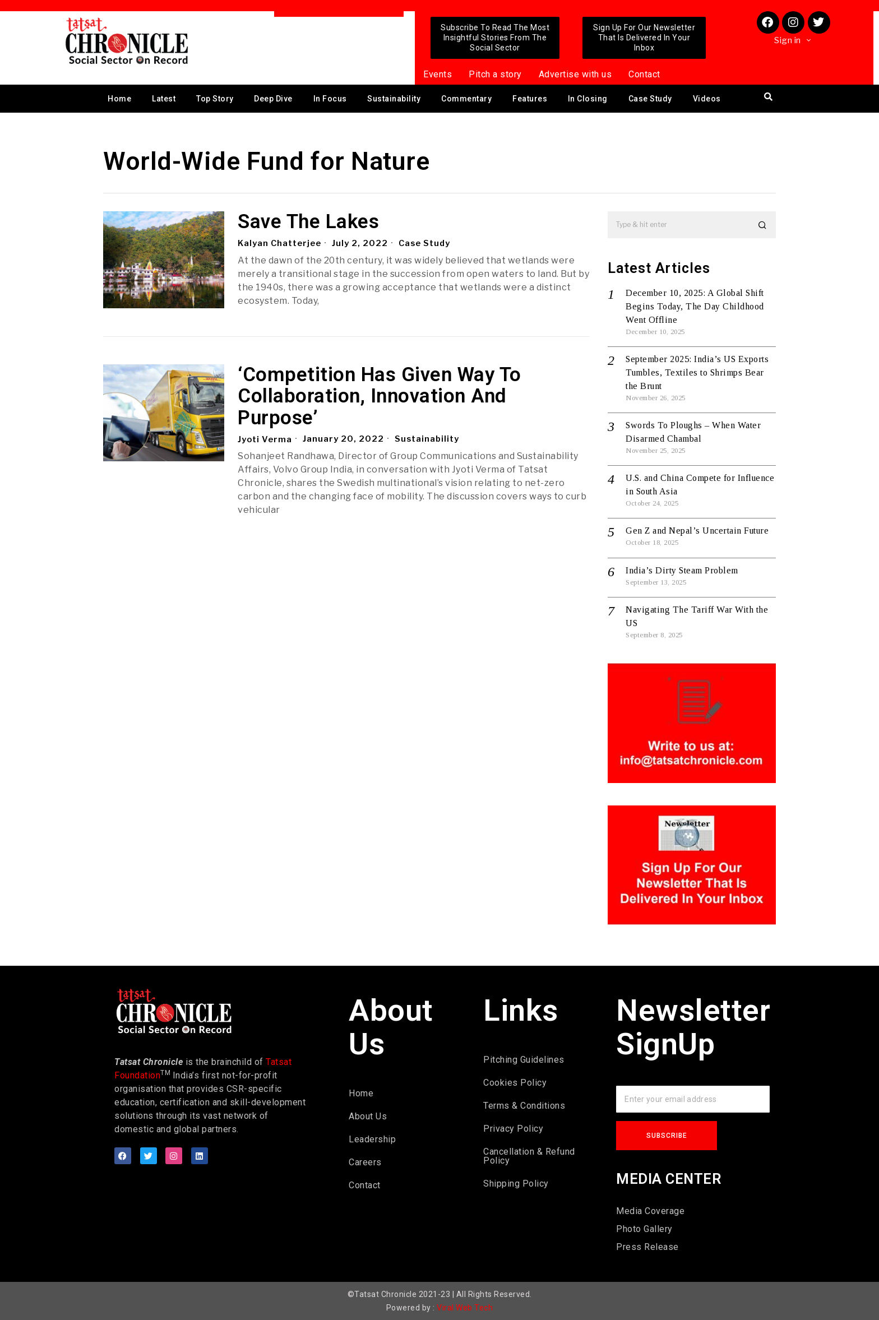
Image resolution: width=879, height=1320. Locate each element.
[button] (762, 224)
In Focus (330, 98)
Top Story (215, 98)
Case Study (650, 98)
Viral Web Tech (465, 1307)
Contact (644, 74)
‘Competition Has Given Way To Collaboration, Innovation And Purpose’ (379, 396)
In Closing (588, 98)
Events (437, 74)
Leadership (372, 1139)
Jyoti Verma (265, 439)
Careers (365, 1162)
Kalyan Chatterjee (280, 243)
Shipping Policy (516, 1183)
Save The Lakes (308, 222)
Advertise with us (575, 74)
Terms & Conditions (524, 1105)
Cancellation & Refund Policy (529, 1156)
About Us (368, 1116)
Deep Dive (273, 98)
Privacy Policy (513, 1128)
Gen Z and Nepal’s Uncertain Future (697, 530)
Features (529, 98)
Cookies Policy (515, 1082)
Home (119, 98)
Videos (707, 98)
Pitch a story (495, 74)
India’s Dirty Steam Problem (682, 570)
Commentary (466, 98)
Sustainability (393, 98)
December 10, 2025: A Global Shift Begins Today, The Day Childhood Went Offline (695, 306)
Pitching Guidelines (524, 1059)
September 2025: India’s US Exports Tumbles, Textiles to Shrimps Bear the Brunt (697, 372)
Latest (163, 98)
